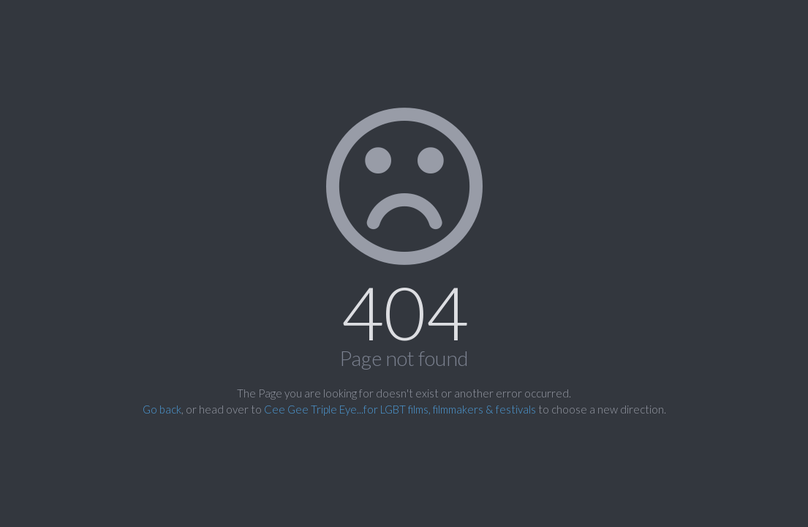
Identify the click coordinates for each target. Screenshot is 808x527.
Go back (162, 409)
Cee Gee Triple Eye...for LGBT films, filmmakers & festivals (400, 409)
